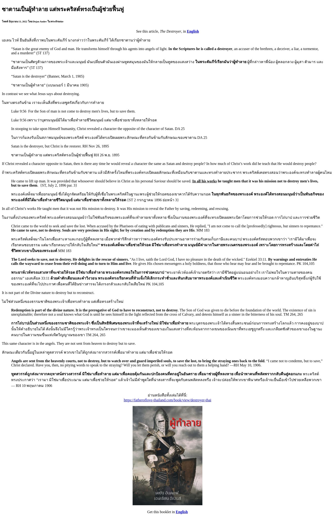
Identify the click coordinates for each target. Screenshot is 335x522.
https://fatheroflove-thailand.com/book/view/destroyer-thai (167, 400)
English (193, 31)
